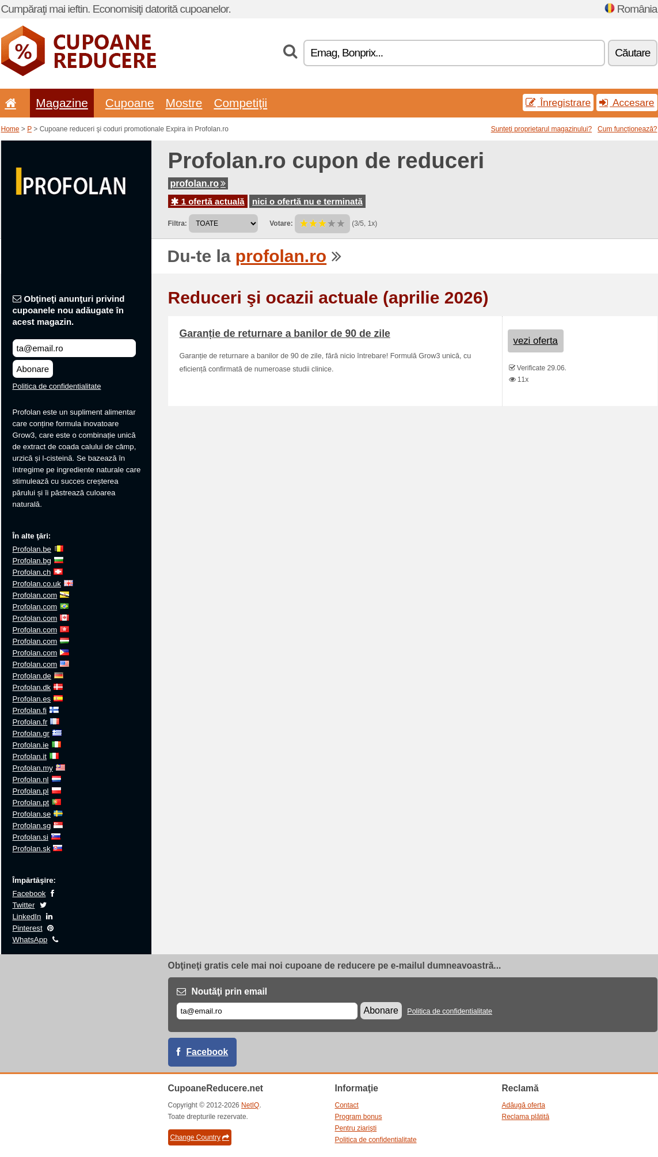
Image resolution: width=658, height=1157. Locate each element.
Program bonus (358, 1117)
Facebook (29, 893)
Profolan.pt (31, 802)
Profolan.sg (32, 825)
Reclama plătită (526, 1117)
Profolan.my (33, 768)
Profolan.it (30, 756)
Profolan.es (32, 699)
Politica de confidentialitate (57, 386)
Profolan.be (32, 549)
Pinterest (28, 928)
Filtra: (177, 223)
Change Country (199, 1137)
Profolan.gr (31, 733)
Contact (347, 1105)
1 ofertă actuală (208, 201)
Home (10, 129)
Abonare (33, 369)
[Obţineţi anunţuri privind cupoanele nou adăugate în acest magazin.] (74, 348)
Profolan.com (35, 595)
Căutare (632, 53)
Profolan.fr (30, 722)
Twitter (24, 905)
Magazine (62, 102)
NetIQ (250, 1105)
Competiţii (240, 102)
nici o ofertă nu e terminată (307, 201)
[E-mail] (267, 1011)
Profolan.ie (31, 745)
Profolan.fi (30, 710)
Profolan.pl (31, 791)
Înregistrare (558, 102)
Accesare (626, 102)
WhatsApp (30, 939)
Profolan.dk (32, 687)
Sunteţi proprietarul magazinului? (541, 129)
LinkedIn (27, 916)
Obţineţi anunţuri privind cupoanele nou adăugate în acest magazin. (69, 310)
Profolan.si (30, 837)
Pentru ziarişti (356, 1128)
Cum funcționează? (627, 129)
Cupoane (129, 102)
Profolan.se (32, 814)
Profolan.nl (31, 779)
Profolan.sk (32, 848)
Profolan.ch (32, 572)
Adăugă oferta (523, 1105)
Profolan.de (32, 676)
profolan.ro (198, 183)
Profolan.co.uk (37, 583)
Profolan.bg (32, 560)
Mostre (184, 102)
